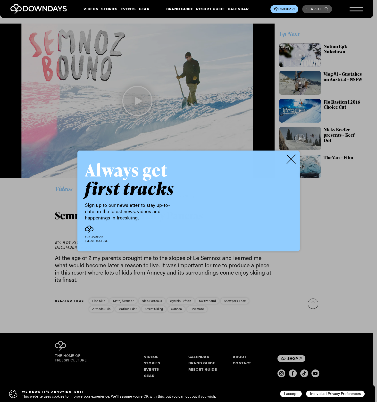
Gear (144, 9)
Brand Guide (179, 9)
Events (128, 9)
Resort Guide (210, 9)
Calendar (238, 9)
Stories (109, 9)
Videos (91, 9)
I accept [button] (291, 393)
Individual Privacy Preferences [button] (335, 393)
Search (317, 9)
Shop (287, 9)
